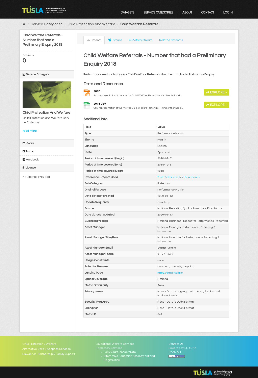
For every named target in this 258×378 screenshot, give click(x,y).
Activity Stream (140, 40)
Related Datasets (171, 40)
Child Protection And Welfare (91, 24)
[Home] (24, 24)
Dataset (94, 40)
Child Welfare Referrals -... (141, 24)
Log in (228, 12)
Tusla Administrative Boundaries (178, 177)
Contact (207, 12)
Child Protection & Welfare (39, 344)
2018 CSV (100, 103)
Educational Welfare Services (115, 344)
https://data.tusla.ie (170, 272)
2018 (97, 91)
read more (30, 130)
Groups (115, 40)
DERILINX (190, 348)
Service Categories (158, 12)
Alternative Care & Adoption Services (46, 349)
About (187, 12)
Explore (216, 92)
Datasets (127, 12)
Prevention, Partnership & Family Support (48, 354)
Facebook (31, 159)
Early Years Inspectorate (120, 352)
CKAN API (175, 352)
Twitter (28, 151)
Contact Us (176, 344)
